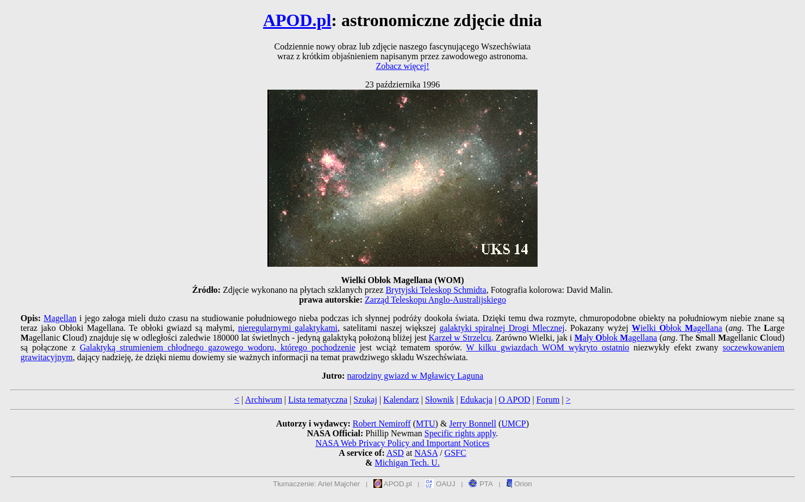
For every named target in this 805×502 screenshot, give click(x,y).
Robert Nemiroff (382, 423)
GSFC (455, 452)
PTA (481, 484)
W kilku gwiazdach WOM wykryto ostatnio (547, 347)
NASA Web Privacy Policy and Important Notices (402, 443)
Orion (519, 484)
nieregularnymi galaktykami (288, 327)
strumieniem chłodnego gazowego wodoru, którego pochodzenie (237, 347)
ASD (395, 452)
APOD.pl (297, 20)
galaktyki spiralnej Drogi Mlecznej (501, 327)
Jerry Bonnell (472, 423)
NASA (426, 452)
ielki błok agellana (677, 327)
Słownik (439, 399)
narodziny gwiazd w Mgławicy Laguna (415, 375)
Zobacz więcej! (402, 66)
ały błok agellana (616, 337)
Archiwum (263, 399)
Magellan (59, 318)
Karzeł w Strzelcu (460, 337)
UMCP (513, 423)
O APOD (514, 399)
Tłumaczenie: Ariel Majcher (316, 484)
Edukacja (476, 399)
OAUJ (440, 484)
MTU (425, 423)
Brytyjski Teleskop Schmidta (435, 289)
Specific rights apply (460, 433)
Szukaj (365, 399)
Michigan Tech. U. (407, 462)
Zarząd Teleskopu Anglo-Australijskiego (435, 299)
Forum (548, 399)
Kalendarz (401, 399)
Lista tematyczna (317, 399)
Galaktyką (100, 347)
